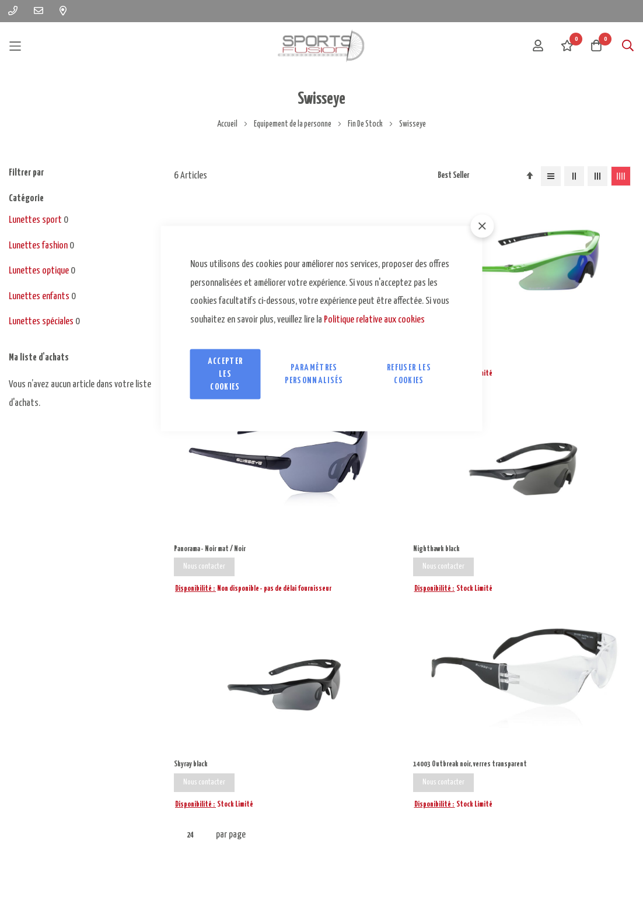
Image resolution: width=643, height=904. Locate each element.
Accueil (228, 124)
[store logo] (321, 46)
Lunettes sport (35, 220)
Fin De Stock (366, 124)
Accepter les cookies (225, 374)
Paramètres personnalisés (314, 374)
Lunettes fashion (38, 246)
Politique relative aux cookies (374, 319)
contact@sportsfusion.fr (215, 761)
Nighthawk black (557, 269)
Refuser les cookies (409, 374)
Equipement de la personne (293, 124)
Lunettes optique (39, 271)
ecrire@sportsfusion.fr (210, 719)
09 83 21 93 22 (35, 742)
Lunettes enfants (39, 297)
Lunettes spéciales (41, 322)
